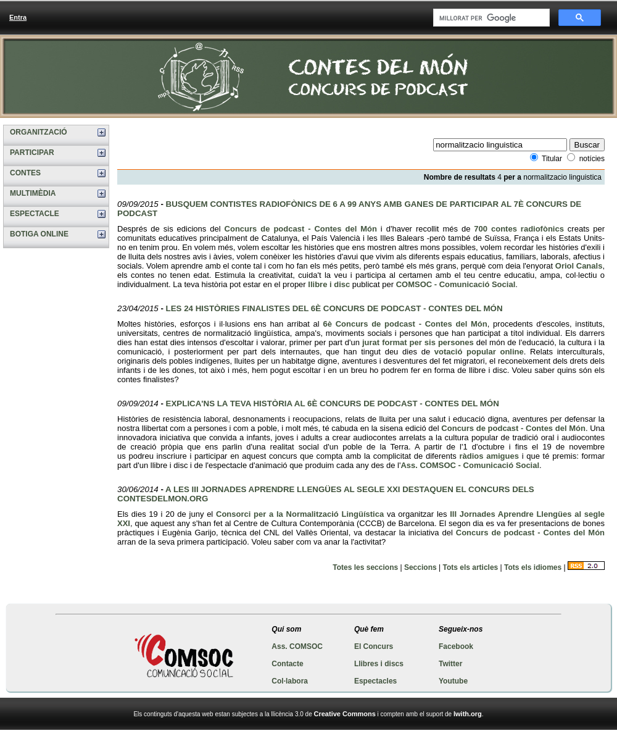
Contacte (287, 663)
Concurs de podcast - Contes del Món (301, 228)
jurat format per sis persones (418, 342)
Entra (18, 17)
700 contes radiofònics (519, 228)
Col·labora (289, 681)
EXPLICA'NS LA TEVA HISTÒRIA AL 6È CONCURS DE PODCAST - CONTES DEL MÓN (332, 403)
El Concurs (373, 646)
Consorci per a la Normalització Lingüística (300, 514)
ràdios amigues (489, 456)
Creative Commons (345, 713)
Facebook (456, 646)
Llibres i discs (379, 663)
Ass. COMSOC (297, 646)
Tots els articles (470, 567)
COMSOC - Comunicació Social (456, 284)
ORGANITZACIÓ (38, 132)
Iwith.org (467, 713)
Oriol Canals (579, 265)
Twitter (450, 663)
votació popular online (479, 351)
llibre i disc (329, 284)
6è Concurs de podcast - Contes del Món (405, 323)
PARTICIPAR (32, 152)
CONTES (25, 173)
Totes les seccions (365, 567)
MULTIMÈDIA (33, 193)
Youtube (453, 681)
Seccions (420, 567)
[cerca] (490, 17)
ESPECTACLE (34, 213)
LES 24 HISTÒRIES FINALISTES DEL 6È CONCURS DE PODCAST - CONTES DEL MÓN (334, 308)
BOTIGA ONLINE (39, 234)
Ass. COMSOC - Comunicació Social (469, 465)
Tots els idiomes (532, 567)
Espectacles (375, 681)
